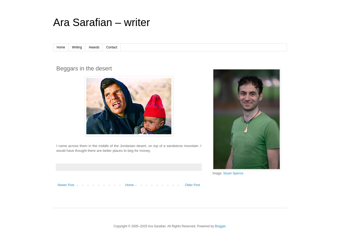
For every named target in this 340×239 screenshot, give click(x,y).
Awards (94, 47)
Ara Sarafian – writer (101, 22)
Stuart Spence (233, 173)
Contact (111, 47)
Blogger (220, 226)
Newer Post (66, 185)
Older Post (192, 185)
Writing (77, 47)
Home (61, 47)
